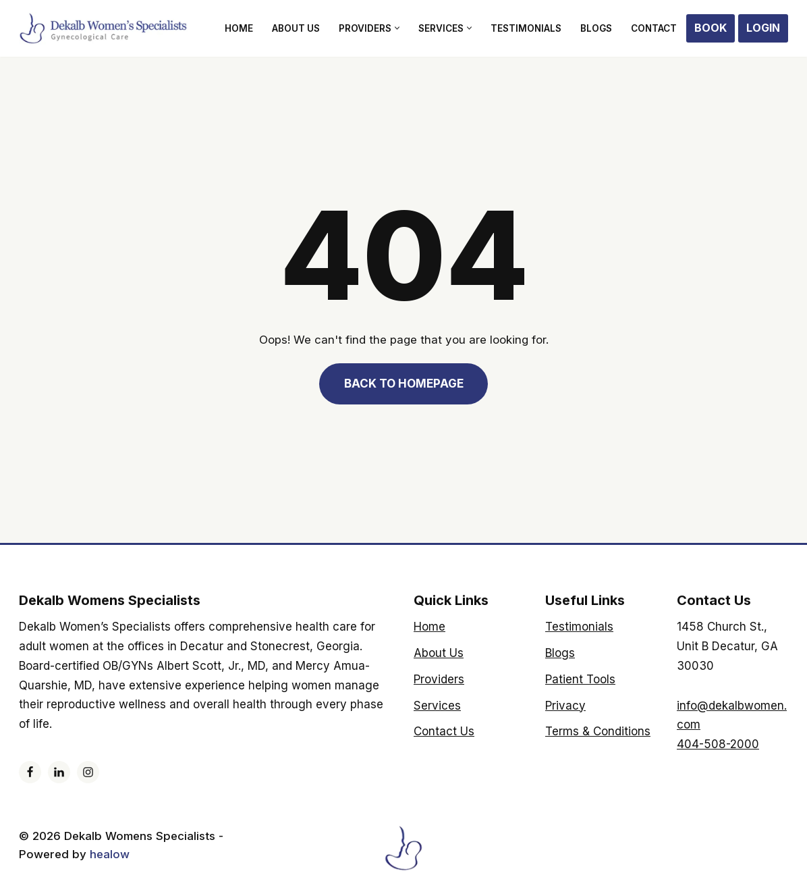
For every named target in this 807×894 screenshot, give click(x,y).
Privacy (565, 705)
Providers (439, 679)
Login (763, 27)
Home (239, 28)
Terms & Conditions (597, 731)
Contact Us (444, 731)
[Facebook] (30, 772)
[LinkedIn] (59, 772)
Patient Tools (580, 679)
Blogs (596, 28)
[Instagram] (88, 772)
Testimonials (526, 28)
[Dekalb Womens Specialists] (103, 28)
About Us (296, 28)
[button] (397, 28)
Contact (654, 28)
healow (111, 854)
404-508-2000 (718, 744)
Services (437, 705)
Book (710, 27)
